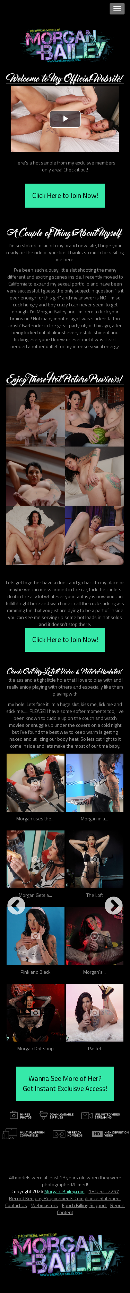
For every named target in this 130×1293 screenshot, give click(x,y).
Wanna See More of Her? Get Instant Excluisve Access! (65, 1083)
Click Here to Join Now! (65, 195)
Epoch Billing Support (84, 1205)
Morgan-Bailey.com (64, 1191)
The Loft (94, 895)
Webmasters (44, 1205)
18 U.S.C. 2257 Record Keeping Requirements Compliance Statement (65, 1195)
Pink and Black (35, 971)
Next (113, 906)
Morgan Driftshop (35, 1048)
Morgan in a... (94, 818)
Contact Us (16, 1205)
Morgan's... (94, 971)
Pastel (94, 1048)
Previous (16, 906)
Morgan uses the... (35, 818)
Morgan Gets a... (35, 895)
